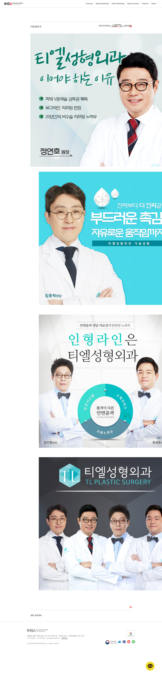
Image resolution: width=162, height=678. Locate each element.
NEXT (121, 26)
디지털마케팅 (117, 25)
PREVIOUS (114, 26)
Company (89, 4)
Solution (145, 4)
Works (153, 4)
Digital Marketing (102, 4)
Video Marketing (118, 4)
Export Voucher (133, 4)
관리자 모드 (65, 638)
